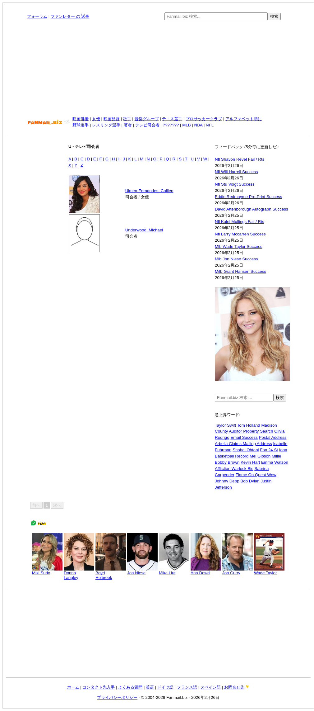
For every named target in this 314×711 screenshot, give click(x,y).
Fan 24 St (269, 450)
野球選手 (80, 125)
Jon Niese (142, 571)
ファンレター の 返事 (70, 16)
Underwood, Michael (144, 230)
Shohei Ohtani (246, 450)
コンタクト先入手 (98, 687)
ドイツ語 (165, 687)
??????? (171, 125)
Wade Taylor (269, 571)
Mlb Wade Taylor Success (238, 246)
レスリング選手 (106, 125)
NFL (210, 125)
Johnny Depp (227, 481)
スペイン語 (211, 687)
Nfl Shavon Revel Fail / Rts (239, 159)
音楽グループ (147, 118)
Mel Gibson (260, 456)
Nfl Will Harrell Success (236, 171)
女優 (96, 118)
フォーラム (37, 16)
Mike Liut (174, 571)
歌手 (127, 118)
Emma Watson (274, 462)
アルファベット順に (243, 118)
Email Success (243, 437)
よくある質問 (130, 687)
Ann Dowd (206, 571)
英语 (150, 687)
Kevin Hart (250, 462)
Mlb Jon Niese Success (236, 259)
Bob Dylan (250, 481)
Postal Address (273, 437)
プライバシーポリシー (117, 697)
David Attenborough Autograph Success (251, 209)
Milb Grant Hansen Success (240, 271)
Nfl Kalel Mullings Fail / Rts (239, 221)
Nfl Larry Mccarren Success (240, 234)
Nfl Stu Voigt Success (234, 184)
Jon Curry (237, 571)
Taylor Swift (225, 425)
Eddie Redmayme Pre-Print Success (248, 196)
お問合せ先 (234, 687)
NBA (198, 125)
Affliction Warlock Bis (234, 468)
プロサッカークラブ (204, 118)
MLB (186, 125)
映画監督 (112, 118)
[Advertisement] (158, 68)
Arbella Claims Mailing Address (243, 443)
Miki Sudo (47, 571)
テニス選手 (172, 118)
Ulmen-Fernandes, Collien (149, 190)
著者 (128, 125)
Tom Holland (248, 425)
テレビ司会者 (147, 125)
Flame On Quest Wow (256, 474)
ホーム (73, 687)
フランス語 (187, 687)
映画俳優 (80, 118)
